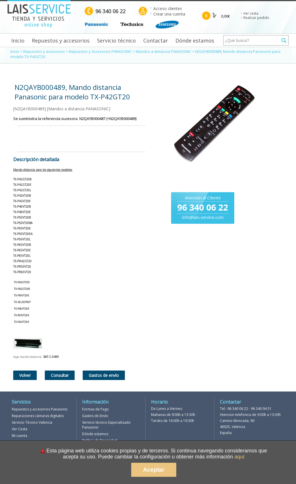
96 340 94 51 (261, 408)
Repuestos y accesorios (61, 40)
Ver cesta (250, 13)
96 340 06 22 (237, 408)
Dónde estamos (194, 40)
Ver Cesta (19, 429)
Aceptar (153, 469)
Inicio (17, 40)
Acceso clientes (167, 8)
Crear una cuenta (169, 14)
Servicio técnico (116, 40)
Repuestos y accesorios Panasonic (40, 409)
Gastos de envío (104, 375)
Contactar (155, 40)
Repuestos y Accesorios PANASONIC (100, 51)
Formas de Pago (95, 409)
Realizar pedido (256, 17)
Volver (25, 375)
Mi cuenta (19, 435)
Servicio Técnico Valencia (32, 422)
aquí (240, 457)
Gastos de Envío (95, 415)
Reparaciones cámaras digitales (38, 415)
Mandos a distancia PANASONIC (163, 51)
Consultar (60, 375)
